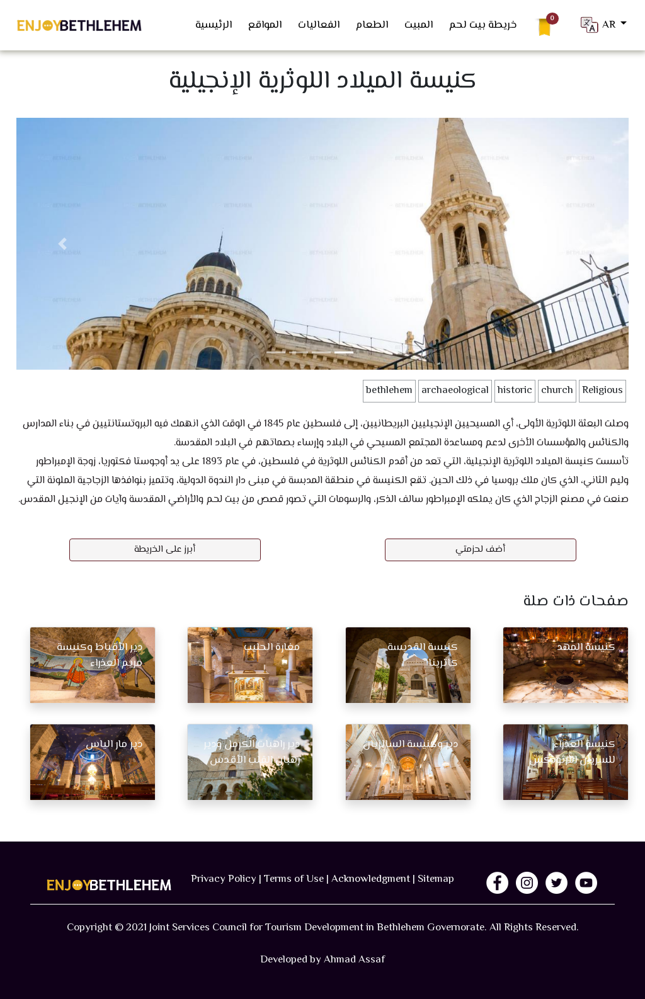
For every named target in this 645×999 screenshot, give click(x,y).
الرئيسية (213, 25)
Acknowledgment (370, 879)
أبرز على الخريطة (164, 549)
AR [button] (598, 24)
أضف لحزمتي (480, 549)
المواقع (265, 25)
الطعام (372, 25)
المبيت (418, 25)
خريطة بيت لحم (483, 25)
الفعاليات (319, 25)
